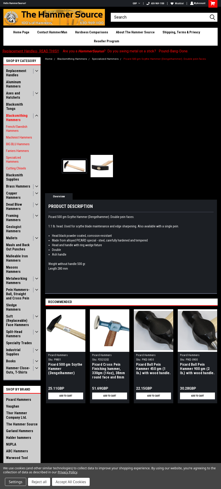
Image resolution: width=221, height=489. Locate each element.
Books (11, 361)
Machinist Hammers (19, 137)
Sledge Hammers (13, 307)
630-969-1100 (154, 3)
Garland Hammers (19, 431)
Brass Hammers (18, 186)
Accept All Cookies (71, 481)
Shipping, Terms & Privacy (181, 32)
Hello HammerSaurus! (14, 3)
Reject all (39, 481)
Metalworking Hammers (16, 280)
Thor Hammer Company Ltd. (16, 415)
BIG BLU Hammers (18, 144)
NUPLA (11, 444)
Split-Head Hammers (14, 334)
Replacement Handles (16, 73)
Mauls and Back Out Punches (18, 247)
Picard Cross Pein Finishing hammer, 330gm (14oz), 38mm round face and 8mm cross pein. (108, 371)
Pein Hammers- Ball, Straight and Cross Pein (18, 294)
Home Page (21, 32)
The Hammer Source (22, 424)
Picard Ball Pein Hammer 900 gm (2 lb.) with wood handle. (197, 368)
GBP (135, 3)
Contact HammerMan (52, 32)
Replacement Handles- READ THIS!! (30, 51)
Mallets (11, 238)
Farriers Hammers (17, 151)
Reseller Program (106, 41)
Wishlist (176, 3)
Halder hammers (18, 438)
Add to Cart (66, 396)
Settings (15, 481)
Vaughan (12, 406)
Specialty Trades (19, 343)
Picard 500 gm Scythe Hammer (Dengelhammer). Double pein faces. (165, 59)
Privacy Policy (67, 472)
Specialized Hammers (13, 160)
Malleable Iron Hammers (17, 258)
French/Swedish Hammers (16, 129)
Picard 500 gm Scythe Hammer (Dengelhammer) (65, 368)
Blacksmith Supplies (14, 177)
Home (48, 59)
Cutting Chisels (16, 168)
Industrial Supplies (13, 352)
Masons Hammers (13, 269)
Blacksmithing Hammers (17, 117)
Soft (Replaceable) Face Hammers (17, 320)
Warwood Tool (17, 458)
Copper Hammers (13, 195)
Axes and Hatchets (13, 95)
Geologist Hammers (13, 229)
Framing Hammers (13, 218)
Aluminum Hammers (13, 84)
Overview (59, 196)
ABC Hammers (17, 451)
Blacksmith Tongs (14, 106)
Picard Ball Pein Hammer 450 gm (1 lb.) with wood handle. (153, 368)
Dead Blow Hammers (14, 206)
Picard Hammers (18, 399)
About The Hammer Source (135, 32)
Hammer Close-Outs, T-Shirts (18, 370)
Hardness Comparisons (91, 32)
